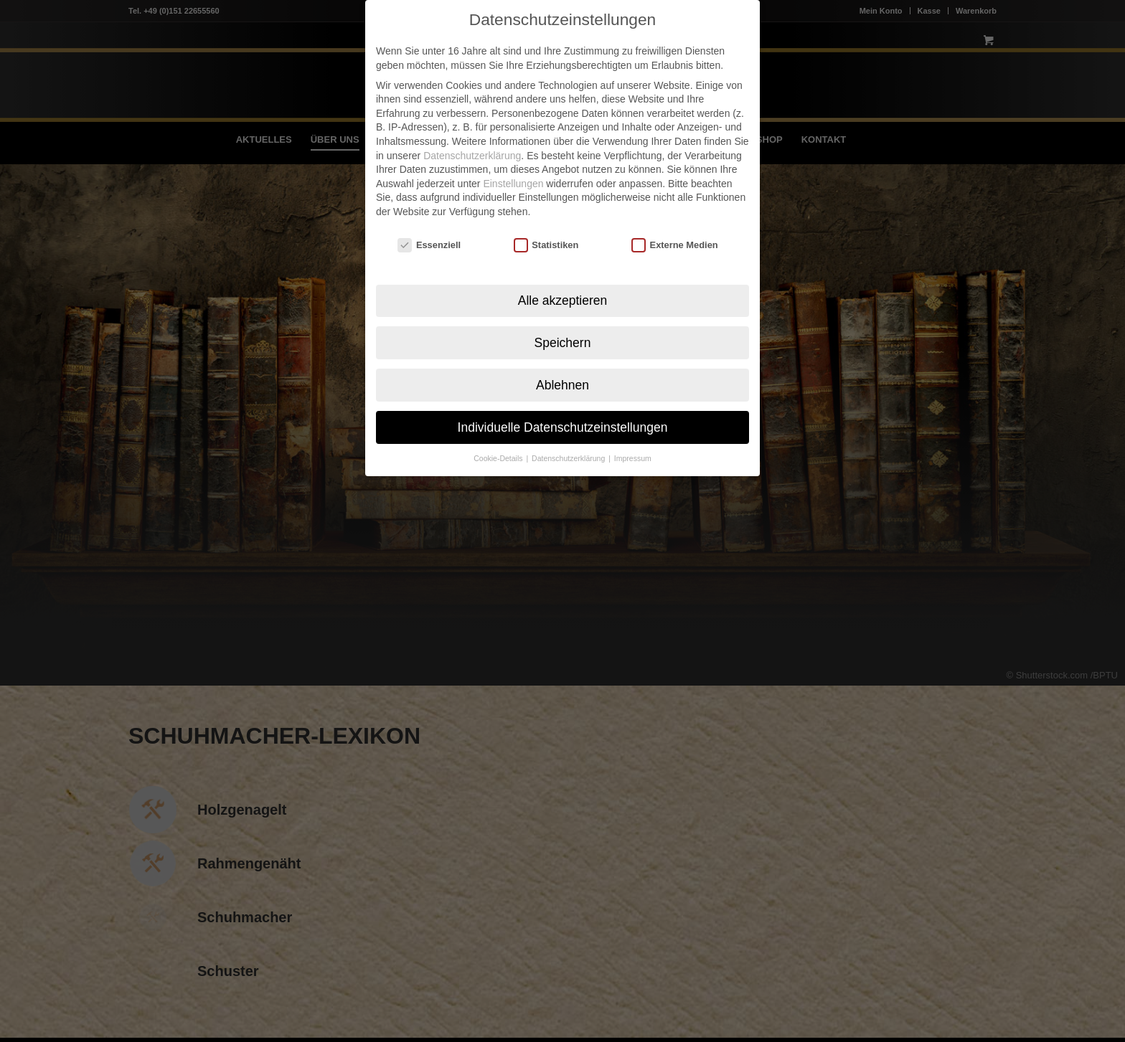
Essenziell (429, 235)
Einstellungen (513, 173)
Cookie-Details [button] (499, 449)
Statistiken (546, 235)
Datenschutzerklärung (472, 145)
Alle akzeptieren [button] (563, 290)
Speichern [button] (563, 333)
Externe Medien (674, 235)
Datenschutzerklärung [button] (569, 449)
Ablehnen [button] (562, 375)
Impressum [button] (632, 449)
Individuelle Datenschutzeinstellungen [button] (563, 417)
